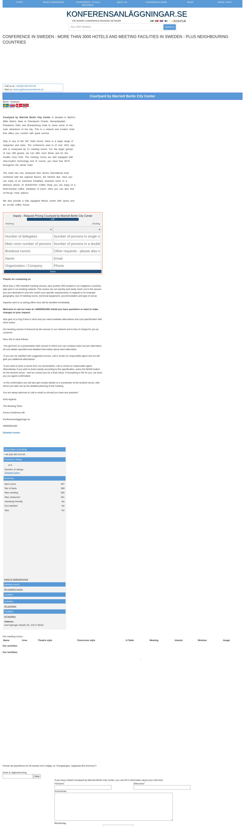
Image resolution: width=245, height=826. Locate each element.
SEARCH (169, 27)
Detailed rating (12, 463)
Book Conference (53, 2)
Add (53, 219)
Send (53, 262)
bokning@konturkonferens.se (28, 89)
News (190, 2)
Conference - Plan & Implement (88, 3)
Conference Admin (156, 2)
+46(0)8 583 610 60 (26, 86)
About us (122, 2)
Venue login (224, 2)
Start (19, 2)
